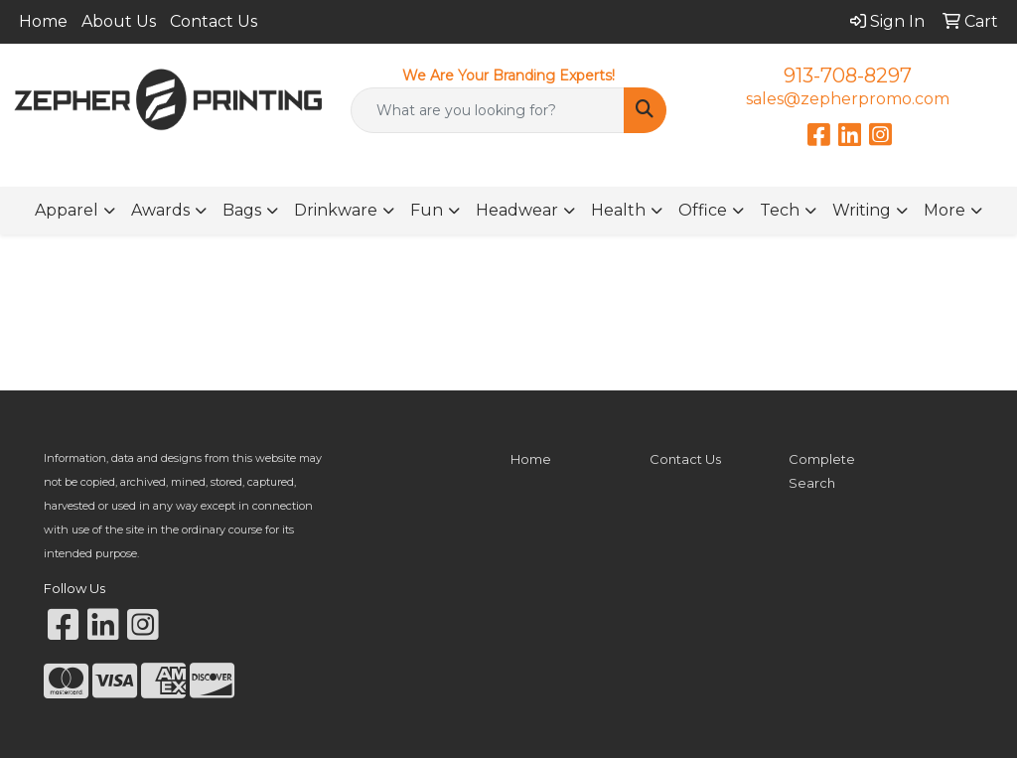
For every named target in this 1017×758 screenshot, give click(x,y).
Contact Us (213, 21)
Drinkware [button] (335, 210)
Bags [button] (241, 210)
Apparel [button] (66, 210)
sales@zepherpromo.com (847, 98)
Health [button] (618, 210)
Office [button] (702, 210)
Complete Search (822, 471)
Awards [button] (160, 210)
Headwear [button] (517, 210)
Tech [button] (779, 210)
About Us (118, 21)
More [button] (944, 210)
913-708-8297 (848, 75)
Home (43, 21)
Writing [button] (861, 210)
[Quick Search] (487, 110)
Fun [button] (426, 210)
